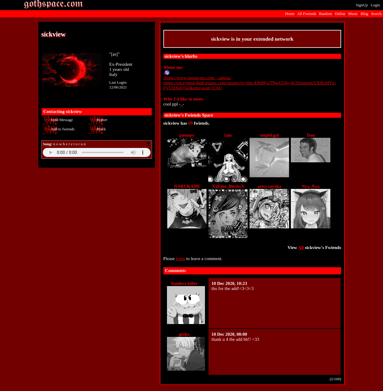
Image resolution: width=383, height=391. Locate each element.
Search (376, 13)
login (180, 258)
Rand (325, 13)
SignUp (362, 5)
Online (340, 13)
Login (375, 5)
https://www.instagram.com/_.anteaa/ (197, 77)
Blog (364, 13)
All (306, 13)
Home (290, 13)
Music (353, 13)
